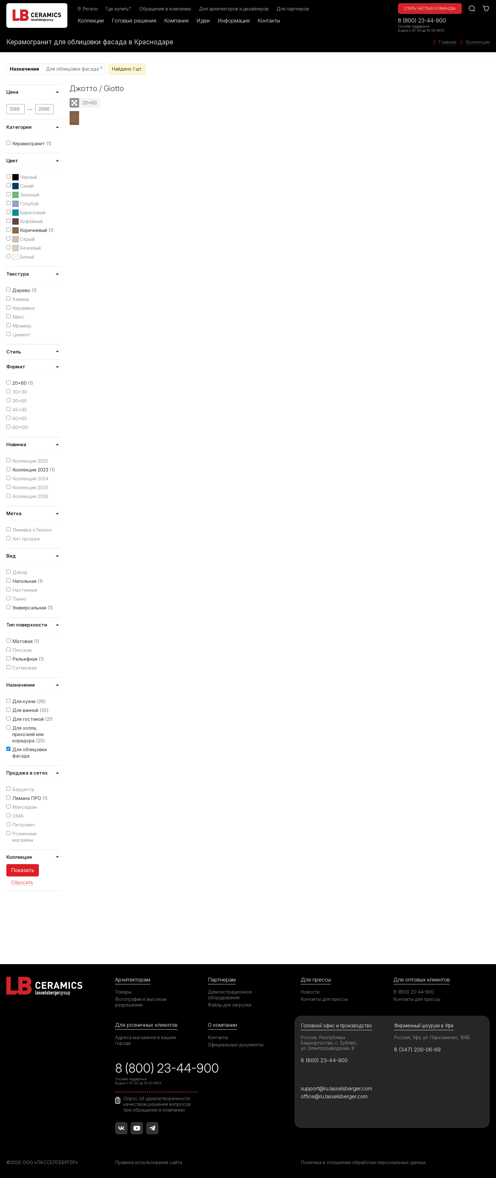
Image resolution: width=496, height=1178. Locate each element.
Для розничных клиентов (146, 1025)
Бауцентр (23, 789)
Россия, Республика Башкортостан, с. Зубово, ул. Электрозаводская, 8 (329, 1043)
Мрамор (21, 326)
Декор (20, 572)
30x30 (19, 392)
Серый (23, 239)
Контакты (268, 20)
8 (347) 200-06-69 (417, 1049)
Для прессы (316, 979)
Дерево (24, 290)
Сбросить (22, 882)
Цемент (21, 335)
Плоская (22, 650)
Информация (234, 20)
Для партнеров (292, 8)
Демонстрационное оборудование (230, 994)
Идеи (203, 20)
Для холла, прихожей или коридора (28, 734)
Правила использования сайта (148, 1162)
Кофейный (27, 221)
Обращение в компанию (165, 8)
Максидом (24, 807)
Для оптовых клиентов (422, 979)
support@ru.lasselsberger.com (336, 1088)
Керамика (23, 308)
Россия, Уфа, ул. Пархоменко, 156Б (432, 1037)
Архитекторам (132, 979)
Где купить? (118, 8)
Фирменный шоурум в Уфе (424, 1026)
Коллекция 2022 (30, 461)
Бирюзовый (29, 212)
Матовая (25, 641)
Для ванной (30, 710)
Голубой (25, 204)
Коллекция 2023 (33, 470)
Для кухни (29, 701)
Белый (23, 257)
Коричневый (33, 230)
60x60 (19, 418)
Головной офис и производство (336, 1026)
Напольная (27, 581)
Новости (310, 991)
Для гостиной (32, 719)
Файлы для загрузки (229, 1004)
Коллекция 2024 (30, 479)
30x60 (19, 401)
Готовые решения (134, 20)
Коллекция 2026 (30, 496)
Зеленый (25, 195)
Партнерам (222, 979)
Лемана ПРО (30, 798)
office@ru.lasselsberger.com (334, 1096)
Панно (19, 599)
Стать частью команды (430, 8)
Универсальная (32, 608)
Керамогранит (32, 143)
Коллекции (91, 20)
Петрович (23, 825)
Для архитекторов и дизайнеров (234, 8)
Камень (20, 299)
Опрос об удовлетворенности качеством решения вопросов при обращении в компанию (157, 1104)
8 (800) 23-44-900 (422, 20)
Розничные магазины (24, 837)
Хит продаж (26, 539)
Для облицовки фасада (74, 69)
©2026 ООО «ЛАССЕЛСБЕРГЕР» (42, 1162)
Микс (18, 317)
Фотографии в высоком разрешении (140, 1001)
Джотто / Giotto (97, 88)
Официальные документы (236, 1044)
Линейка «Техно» (32, 530)
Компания (176, 20)
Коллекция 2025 (30, 487)
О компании (222, 1025)
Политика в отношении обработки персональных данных (363, 1162)
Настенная (24, 590)
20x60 (22, 383)
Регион (87, 8)
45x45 (19, 410)
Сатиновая (24, 668)
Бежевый (26, 248)
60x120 (20, 427)
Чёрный (24, 177)
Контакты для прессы (324, 999)
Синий (23, 186)
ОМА (17, 816)
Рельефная (28, 659)
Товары (123, 991)
